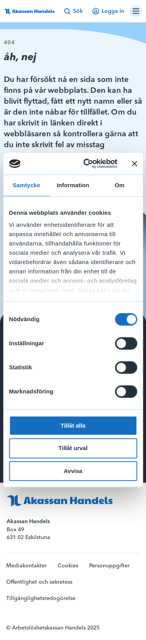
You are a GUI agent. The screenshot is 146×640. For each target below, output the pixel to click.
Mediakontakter (26, 566)
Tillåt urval (73, 448)
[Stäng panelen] (134, 163)
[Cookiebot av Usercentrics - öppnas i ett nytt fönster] (87, 163)
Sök (73, 11)
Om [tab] (120, 185)
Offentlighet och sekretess (39, 582)
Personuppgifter (109, 566)
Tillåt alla (73, 425)
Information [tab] (73, 185)
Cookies (68, 566)
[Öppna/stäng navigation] (136, 11)
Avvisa (73, 471)
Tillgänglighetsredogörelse (41, 598)
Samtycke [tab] (26, 185)
